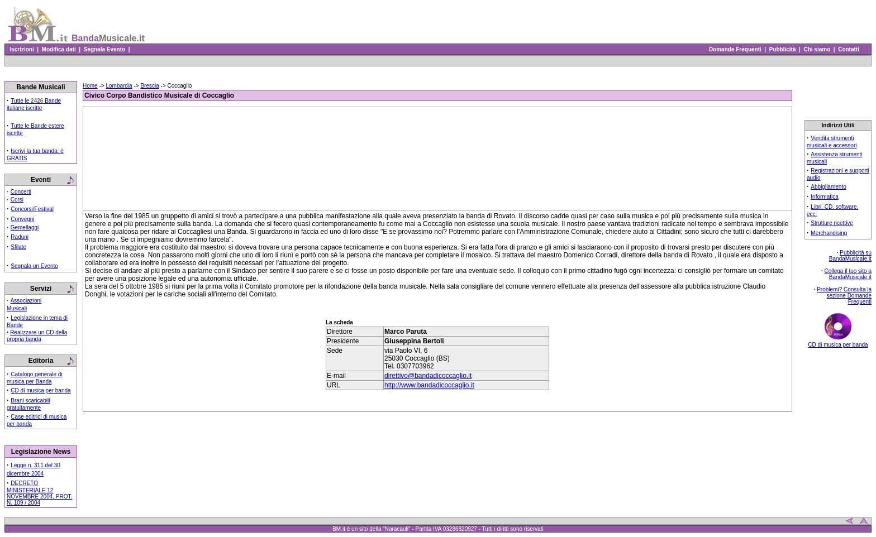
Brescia (149, 86)
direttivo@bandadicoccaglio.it (428, 376)
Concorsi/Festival (32, 209)
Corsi (17, 199)
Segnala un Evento (34, 266)
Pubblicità (782, 49)
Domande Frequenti (735, 49)
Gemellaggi (25, 227)
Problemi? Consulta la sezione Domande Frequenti (844, 295)
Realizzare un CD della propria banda (37, 335)
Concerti (21, 192)
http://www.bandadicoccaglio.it (429, 385)
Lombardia (119, 86)
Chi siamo (817, 49)
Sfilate (18, 247)
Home (90, 86)
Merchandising (829, 233)
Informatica (824, 197)
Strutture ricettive (832, 223)
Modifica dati (59, 49)
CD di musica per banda (40, 390)
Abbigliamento (828, 187)
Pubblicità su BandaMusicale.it (850, 256)
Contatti (849, 49)
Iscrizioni (22, 49)
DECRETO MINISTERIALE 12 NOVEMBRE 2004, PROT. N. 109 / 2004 (39, 493)
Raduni (19, 237)
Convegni (22, 219)
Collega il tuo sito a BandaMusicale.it (848, 274)
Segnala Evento (104, 49)
